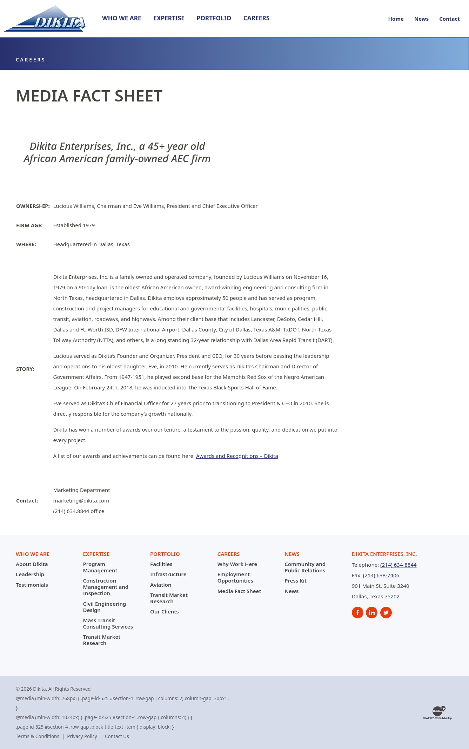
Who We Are (121, 18)
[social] (357, 612)
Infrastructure (168, 574)
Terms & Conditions (37, 736)
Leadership (30, 574)
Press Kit (295, 580)
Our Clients (164, 611)
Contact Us (117, 736)
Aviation (160, 584)
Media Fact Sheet (239, 590)
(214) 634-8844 (398, 564)
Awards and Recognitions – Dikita (237, 455)
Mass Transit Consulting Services (108, 623)
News (421, 18)
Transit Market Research (102, 639)
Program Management (100, 567)
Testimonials (32, 584)
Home (396, 18)
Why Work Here (237, 563)
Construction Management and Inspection (106, 587)
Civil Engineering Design (104, 606)
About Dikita (32, 563)
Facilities (161, 563)
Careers (256, 18)
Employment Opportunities (235, 577)
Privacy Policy (82, 736)
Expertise (169, 18)
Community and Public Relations (305, 567)
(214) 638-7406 (381, 575)
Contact (449, 18)
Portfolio (213, 18)
